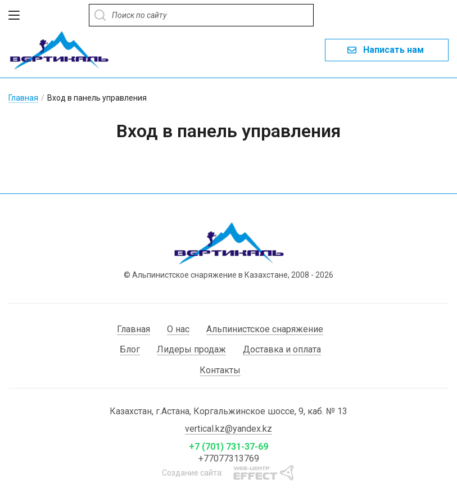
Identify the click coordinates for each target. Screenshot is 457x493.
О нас (178, 329)
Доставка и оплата (282, 349)
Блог (130, 349)
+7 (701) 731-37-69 (228, 446)
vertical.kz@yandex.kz (228, 428)
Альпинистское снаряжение (264, 329)
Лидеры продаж (191, 349)
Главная (23, 97)
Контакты (220, 370)
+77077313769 (228, 458)
